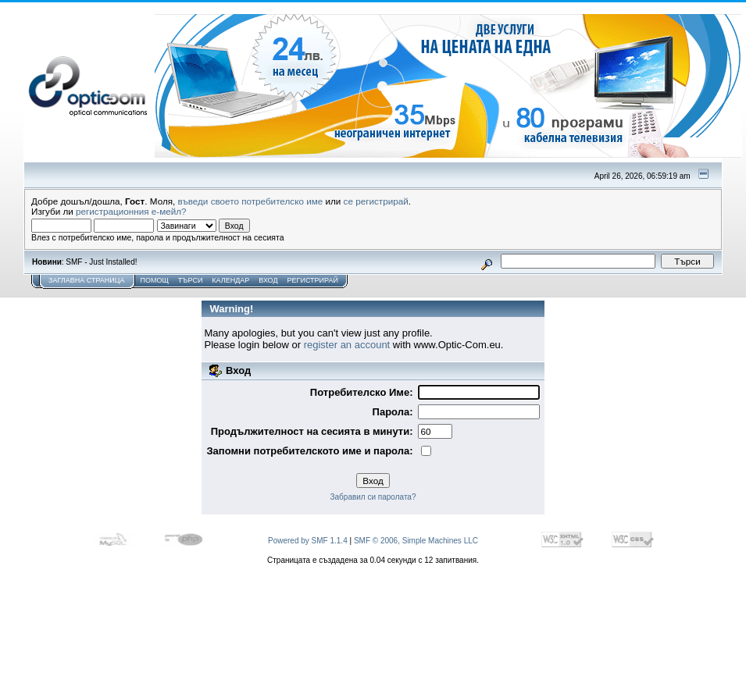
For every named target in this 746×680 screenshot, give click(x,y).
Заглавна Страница (86, 280)
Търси (190, 280)
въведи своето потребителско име (250, 201)
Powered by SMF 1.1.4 (308, 540)
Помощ (154, 280)
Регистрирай (312, 280)
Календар (230, 280)
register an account (347, 345)
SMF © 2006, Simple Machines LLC (416, 540)
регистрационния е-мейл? (131, 211)
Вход (268, 280)
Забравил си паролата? (373, 497)
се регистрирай (376, 201)
